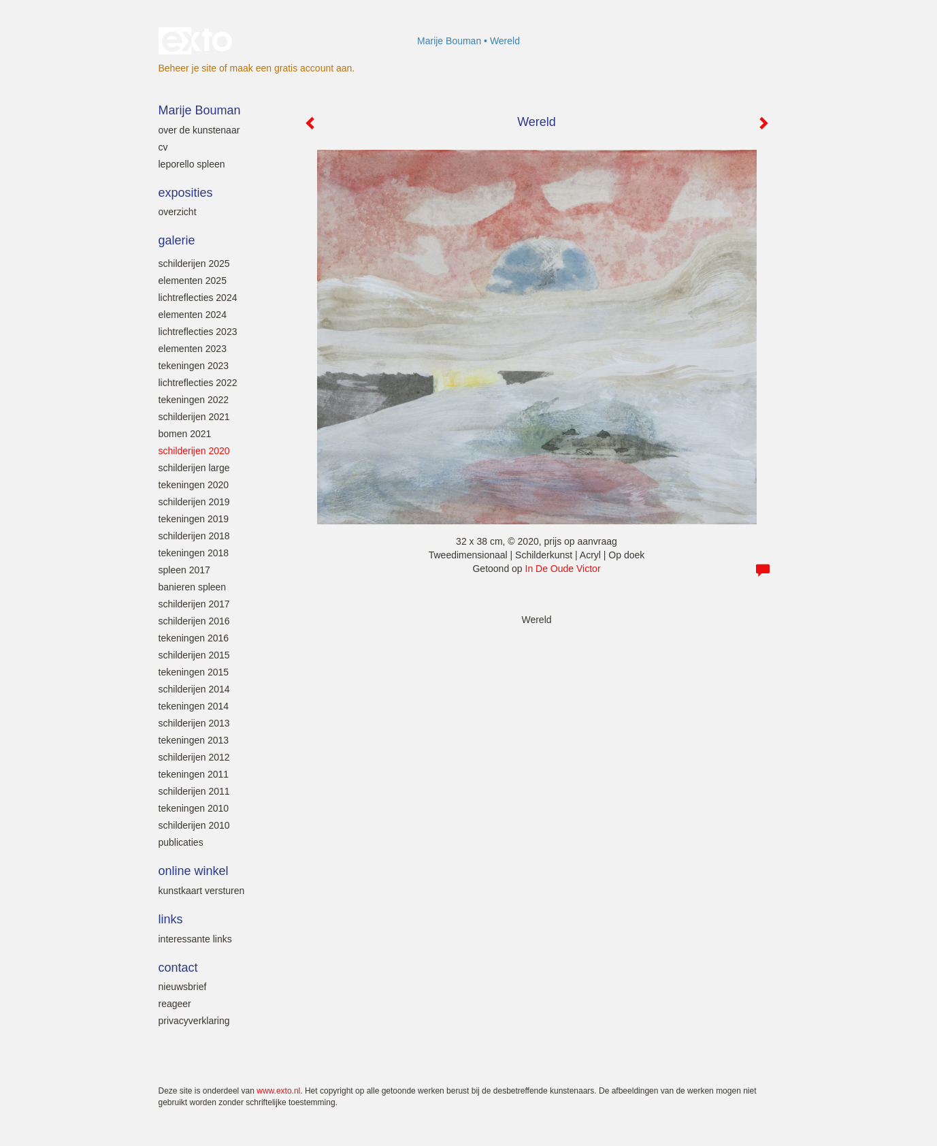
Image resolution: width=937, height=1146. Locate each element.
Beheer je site (188, 68)
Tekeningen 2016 (194, 638)
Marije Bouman (449, 40)
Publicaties (181, 842)
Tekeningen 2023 (194, 365)
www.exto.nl (278, 1091)
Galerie (177, 240)
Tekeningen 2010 (194, 808)
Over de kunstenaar (199, 130)
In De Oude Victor (563, 568)
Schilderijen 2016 (194, 621)
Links (171, 919)
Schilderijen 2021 (194, 416)
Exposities (186, 193)
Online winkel (194, 871)
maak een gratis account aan (291, 68)
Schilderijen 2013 (194, 723)
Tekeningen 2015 (194, 672)
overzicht (178, 211)
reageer (175, 1003)
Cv (163, 147)
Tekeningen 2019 (194, 518)
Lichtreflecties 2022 (198, 382)
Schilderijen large (194, 467)
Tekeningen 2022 (194, 399)
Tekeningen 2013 (194, 740)
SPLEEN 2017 (184, 569)
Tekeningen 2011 (194, 774)
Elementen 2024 (193, 314)
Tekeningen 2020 (194, 484)
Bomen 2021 (185, 433)
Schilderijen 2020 (194, 450)
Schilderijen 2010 (194, 825)
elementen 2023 (193, 348)
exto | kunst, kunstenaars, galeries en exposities (197, 40)
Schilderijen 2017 (194, 604)
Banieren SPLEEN (193, 587)
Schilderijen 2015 (194, 655)
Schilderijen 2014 (194, 689)
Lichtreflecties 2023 (198, 331)
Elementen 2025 (193, 280)
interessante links (195, 939)
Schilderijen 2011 (194, 791)
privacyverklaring (194, 1020)
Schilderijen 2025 (194, 263)
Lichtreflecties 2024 (198, 297)
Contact (178, 967)
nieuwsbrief (183, 986)
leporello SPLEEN (192, 164)
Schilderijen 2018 (194, 535)
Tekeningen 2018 (194, 552)
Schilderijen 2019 (194, 501)
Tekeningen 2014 (194, 706)
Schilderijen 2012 (194, 757)
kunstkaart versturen (202, 890)
